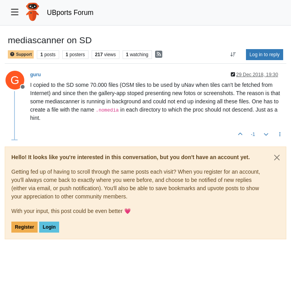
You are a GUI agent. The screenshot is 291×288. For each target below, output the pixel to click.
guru (35, 74)
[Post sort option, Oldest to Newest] (233, 54)
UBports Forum (70, 13)
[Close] (277, 157)
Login (49, 227)
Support (21, 54)
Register (24, 227)
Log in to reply (264, 54)
